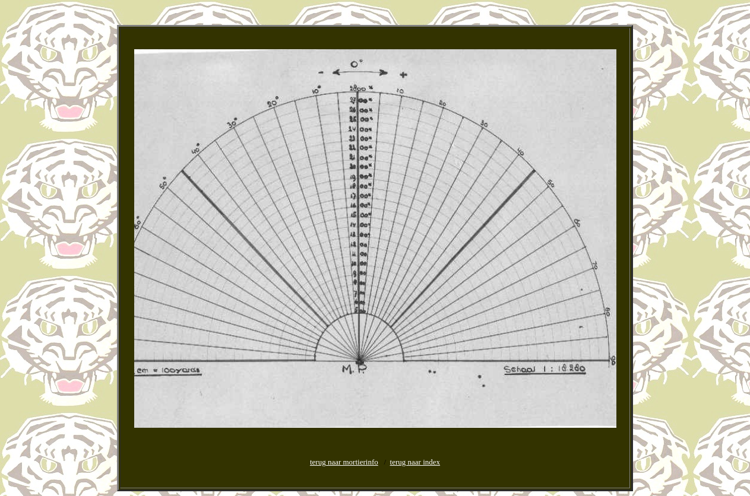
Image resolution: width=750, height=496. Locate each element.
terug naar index (415, 461)
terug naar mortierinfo (344, 461)
